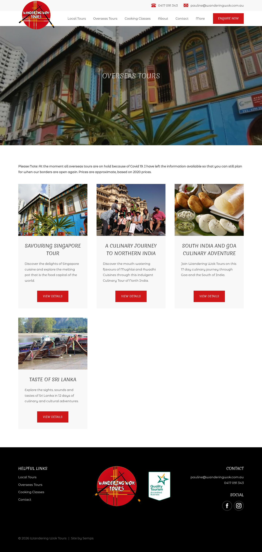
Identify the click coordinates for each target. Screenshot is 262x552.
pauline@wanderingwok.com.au (217, 5)
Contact (182, 18)
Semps (88, 538)
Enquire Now (228, 18)
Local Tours (77, 18)
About (163, 18)
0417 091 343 (168, 5)
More (200, 18)
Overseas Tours (105, 18)
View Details (53, 296)
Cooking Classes (138, 18)
